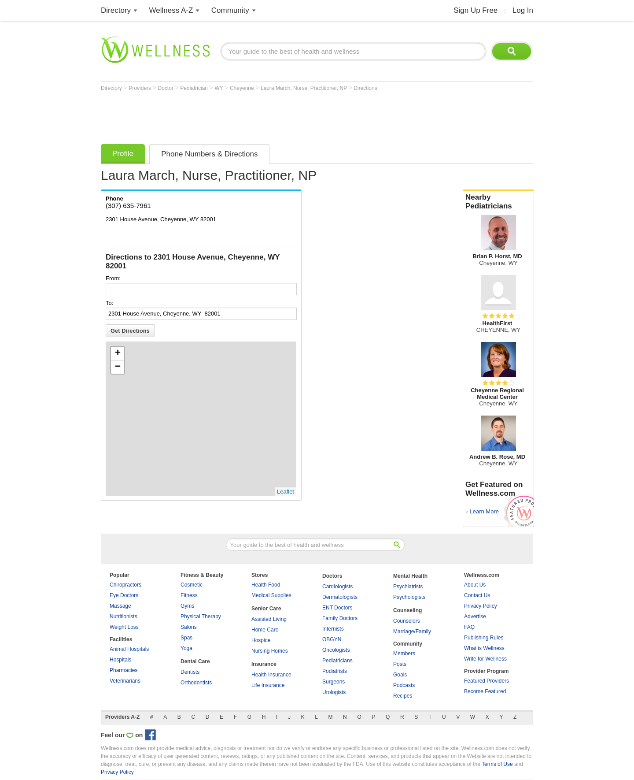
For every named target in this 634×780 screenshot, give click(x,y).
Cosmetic (192, 585)
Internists (333, 629)
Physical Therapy (201, 616)
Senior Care (266, 608)
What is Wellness (484, 648)
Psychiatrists (408, 586)
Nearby (498, 202)
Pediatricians (337, 660)
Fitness (189, 595)
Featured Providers (486, 681)
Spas (186, 638)
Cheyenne (242, 88)
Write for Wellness (485, 659)
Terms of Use (497, 764)
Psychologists (409, 597)
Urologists (334, 692)
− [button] (118, 367)
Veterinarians (125, 681)
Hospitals (120, 660)
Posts (399, 664)
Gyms (187, 606)
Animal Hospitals (129, 649)
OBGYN (331, 639)
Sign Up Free (475, 10)
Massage (120, 606)
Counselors (406, 621)
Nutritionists (123, 616)
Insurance (263, 664)
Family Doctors (340, 618)
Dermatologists (340, 597)
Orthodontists (196, 683)
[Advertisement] (261, 115)
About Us (475, 585)
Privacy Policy (480, 606)
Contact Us (477, 595)
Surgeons (333, 682)
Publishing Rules (483, 638)
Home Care (264, 630)
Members (404, 653)
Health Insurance (271, 675)
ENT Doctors (337, 608)
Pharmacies (123, 670)
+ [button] (118, 353)
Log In (522, 10)
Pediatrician (194, 88)
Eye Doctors (124, 595)
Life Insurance (267, 685)
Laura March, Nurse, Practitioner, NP (304, 88)
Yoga (186, 648)
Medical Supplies (271, 595)
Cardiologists (337, 586)
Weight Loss (124, 627)
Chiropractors (125, 585)
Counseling (407, 610)
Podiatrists (334, 671)
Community (230, 10)
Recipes (402, 696)
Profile (122, 153)
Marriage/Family (412, 631)
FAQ (469, 627)
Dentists (190, 672)
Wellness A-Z (171, 10)
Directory (116, 10)
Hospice (260, 640)
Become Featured (485, 691)
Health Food (265, 585)
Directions (365, 88)
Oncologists (336, 650)
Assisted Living (269, 619)
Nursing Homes (269, 651)
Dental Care (195, 661)
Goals (400, 675)
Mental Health (410, 576)
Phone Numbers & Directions (209, 154)
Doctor (166, 88)
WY (219, 88)
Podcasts (404, 685)
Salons (189, 627)
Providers (140, 88)
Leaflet (285, 491)
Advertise (475, 616)
